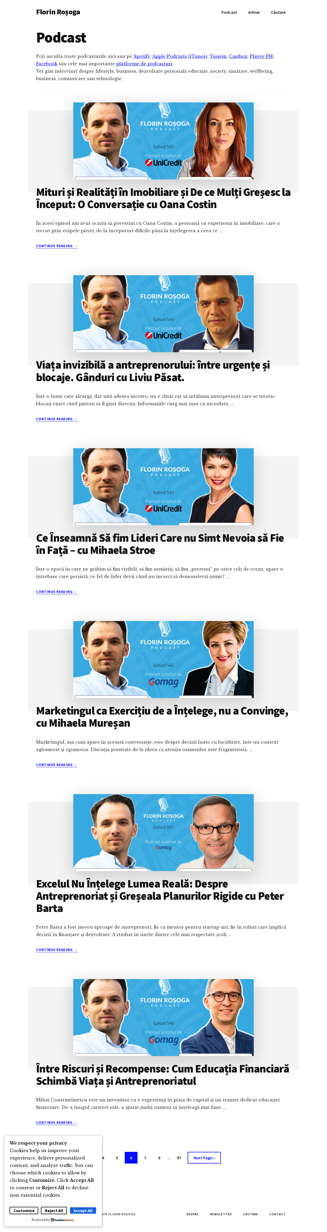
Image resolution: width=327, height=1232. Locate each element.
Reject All (54, 1210)
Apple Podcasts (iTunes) (179, 56)
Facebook (46, 63)
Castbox (238, 56)
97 (181, 1157)
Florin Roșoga (58, 11)
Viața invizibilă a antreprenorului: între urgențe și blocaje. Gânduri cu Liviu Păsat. (153, 371)
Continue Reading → (57, 246)
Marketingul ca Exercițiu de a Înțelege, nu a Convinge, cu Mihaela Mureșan (162, 717)
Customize (24, 1210)
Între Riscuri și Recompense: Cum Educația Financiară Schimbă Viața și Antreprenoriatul (162, 1075)
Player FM (261, 56)
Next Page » (204, 1159)
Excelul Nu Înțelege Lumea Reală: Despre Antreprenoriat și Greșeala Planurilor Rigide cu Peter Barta (160, 896)
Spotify (142, 56)
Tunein (218, 56)
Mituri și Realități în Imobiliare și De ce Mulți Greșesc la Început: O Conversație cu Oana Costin (163, 198)
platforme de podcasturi (144, 63)
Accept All (83, 1210)
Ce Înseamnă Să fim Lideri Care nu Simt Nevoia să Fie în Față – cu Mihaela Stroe (160, 544)
